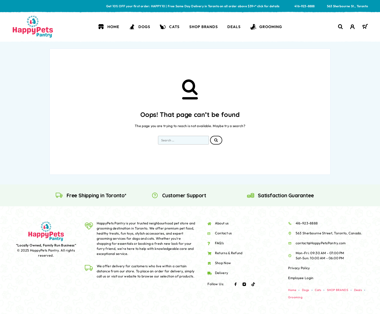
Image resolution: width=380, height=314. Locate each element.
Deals (234, 26)
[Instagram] (244, 284)
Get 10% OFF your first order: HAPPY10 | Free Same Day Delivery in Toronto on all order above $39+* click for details (193, 6)
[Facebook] (235, 284)
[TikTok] (253, 284)
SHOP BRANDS (203, 26)
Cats (170, 27)
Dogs (139, 27)
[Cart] (365, 27)
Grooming (266, 27)
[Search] (340, 27)
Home (108, 27)
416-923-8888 (304, 6)
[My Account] (352, 27)
